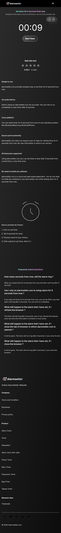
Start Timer (30, 39)
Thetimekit (6, 504)
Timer (4, 438)
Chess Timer (7, 460)
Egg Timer (6, 482)
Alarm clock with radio (11, 452)
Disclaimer (6, 407)
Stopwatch (6, 445)
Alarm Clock (6, 431)
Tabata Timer (7, 489)
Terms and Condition (10, 400)
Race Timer (6, 467)
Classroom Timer (8, 474)
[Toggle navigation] (53, 3)
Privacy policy (7, 414)
